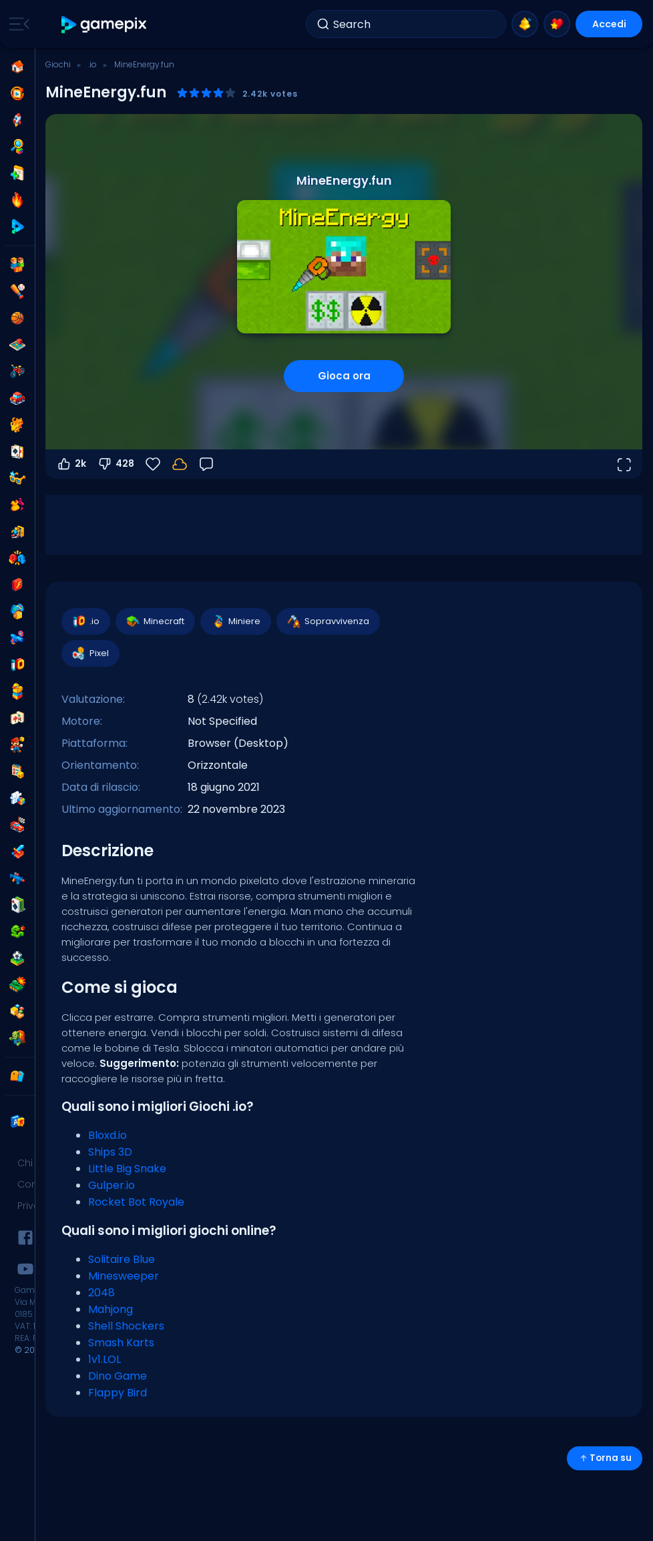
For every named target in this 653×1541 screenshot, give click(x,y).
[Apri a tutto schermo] (624, 464)
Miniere (235, 621)
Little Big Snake (127, 1168)
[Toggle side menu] (16, 24)
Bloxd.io (107, 1135)
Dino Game (117, 1376)
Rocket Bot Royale (136, 1202)
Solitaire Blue (121, 1259)
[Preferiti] (153, 464)
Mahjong (110, 1309)
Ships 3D (110, 1152)
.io (92, 64)
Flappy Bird (117, 1392)
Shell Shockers (126, 1326)
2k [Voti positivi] (71, 464)
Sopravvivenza (327, 621)
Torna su (605, 1458)
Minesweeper (123, 1276)
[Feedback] (206, 464)
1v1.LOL (104, 1359)
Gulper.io (111, 1185)
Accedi (609, 24)
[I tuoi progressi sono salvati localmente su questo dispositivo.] (180, 464)
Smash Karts (121, 1342)
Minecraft (154, 621)
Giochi (58, 64)
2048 (101, 1292)
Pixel (90, 653)
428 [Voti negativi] (115, 464)
